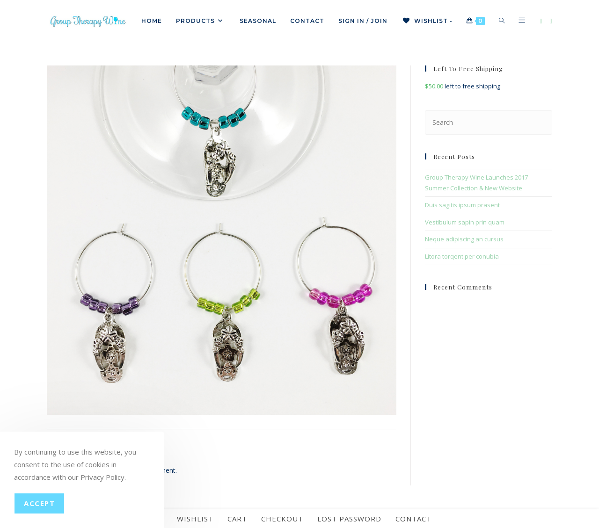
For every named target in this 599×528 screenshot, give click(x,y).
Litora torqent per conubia (462, 256)
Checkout (282, 518)
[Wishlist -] (427, 21)
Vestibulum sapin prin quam (464, 222)
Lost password (349, 518)
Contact (413, 518)
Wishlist (195, 518)
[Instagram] (551, 21)
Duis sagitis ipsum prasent (462, 205)
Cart (237, 518)
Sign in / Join (362, 20)
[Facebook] (541, 21)
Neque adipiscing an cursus (464, 239)
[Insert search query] (488, 122)
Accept (39, 503)
